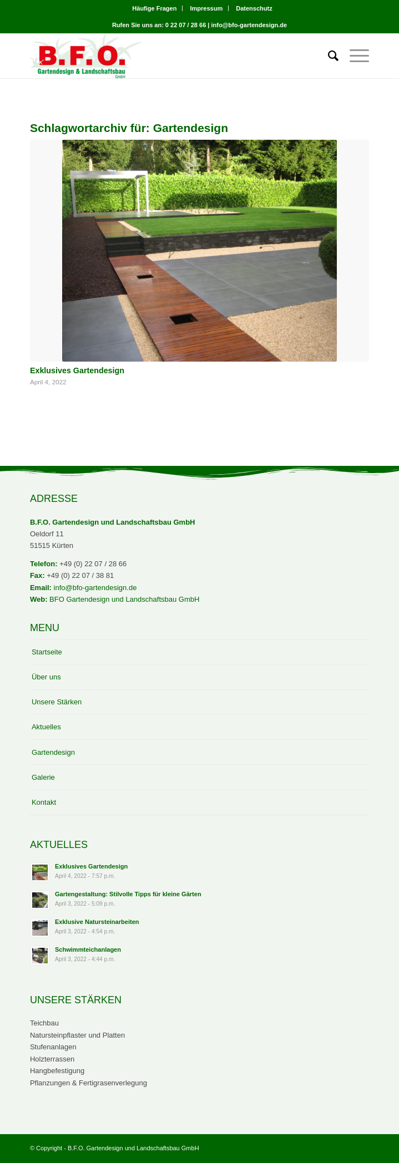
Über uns (46, 677)
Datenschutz (254, 8)
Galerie (43, 777)
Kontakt (44, 802)
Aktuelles (46, 727)
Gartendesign (53, 752)
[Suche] (328, 56)
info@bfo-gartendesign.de (95, 587)
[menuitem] (155, 8)
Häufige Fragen (154, 8)
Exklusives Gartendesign (77, 370)
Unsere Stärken (57, 702)
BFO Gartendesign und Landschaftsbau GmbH (124, 599)
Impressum (206, 8)
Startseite (47, 652)
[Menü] (354, 56)
